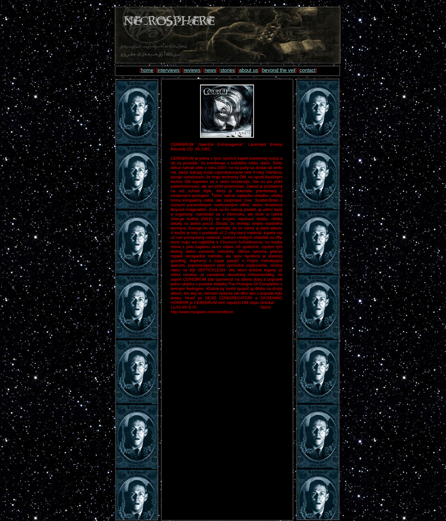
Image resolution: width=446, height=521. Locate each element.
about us (248, 70)
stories (227, 70)
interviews (168, 70)
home (147, 70)
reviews (192, 70)
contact (308, 70)
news (210, 70)
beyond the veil (278, 70)
